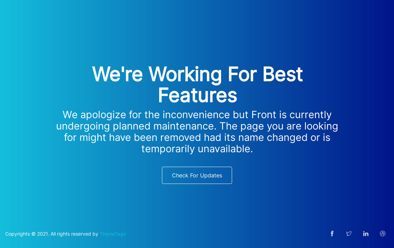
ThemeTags (113, 234)
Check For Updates (197, 175)
